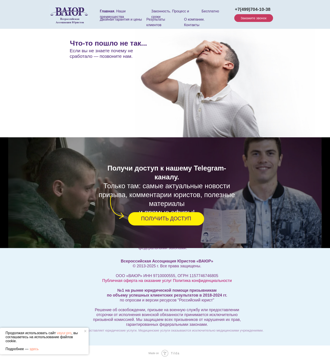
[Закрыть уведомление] (85, 331)
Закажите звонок (253, 18)
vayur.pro (64, 333)
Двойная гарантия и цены (121, 19)
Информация (164, 257)
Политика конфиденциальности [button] (202, 280)
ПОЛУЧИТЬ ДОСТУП (166, 218)
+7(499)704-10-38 (253, 9)
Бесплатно (210, 11)
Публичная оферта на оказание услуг (137, 280)
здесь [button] (34, 349)
